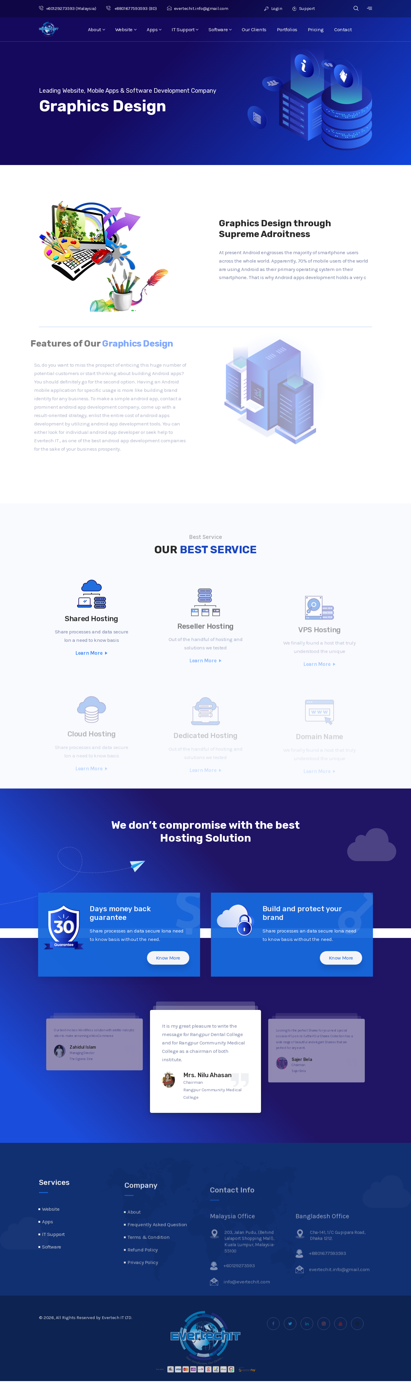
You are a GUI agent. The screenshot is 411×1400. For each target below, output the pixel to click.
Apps (154, 29)
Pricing (316, 29)
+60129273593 (57, 8)
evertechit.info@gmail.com (197, 8)
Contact (343, 29)
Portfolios (287, 29)
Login (273, 8)
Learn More (91, 671)
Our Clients (254, 29)
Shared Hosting (91, 636)
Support (303, 8)
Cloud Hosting (92, 740)
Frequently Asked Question (157, 1241)
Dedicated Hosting (205, 740)
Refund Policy (143, 1266)
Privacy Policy (143, 1278)
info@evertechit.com (247, 1293)
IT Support (185, 29)
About (96, 29)
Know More (150, 958)
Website (125, 29)
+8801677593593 (127, 8)
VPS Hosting (319, 638)
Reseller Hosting (205, 638)
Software (219, 29)
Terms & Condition (149, 1253)
